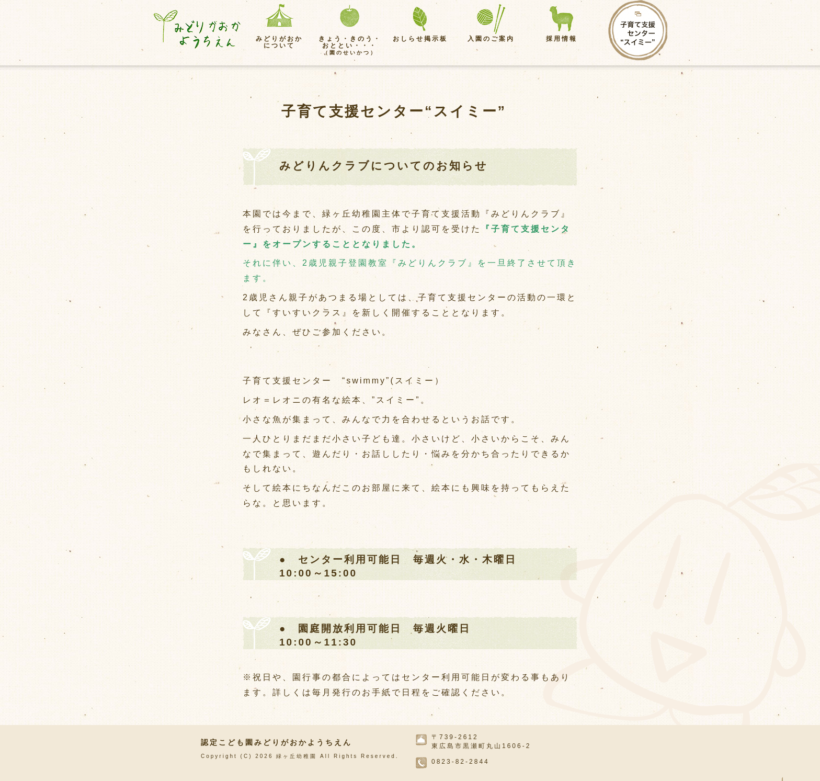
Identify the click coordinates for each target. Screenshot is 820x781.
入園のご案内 (491, 38)
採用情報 (561, 38)
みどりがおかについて (279, 42)
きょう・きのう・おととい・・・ (349, 45)
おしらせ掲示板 (420, 38)
